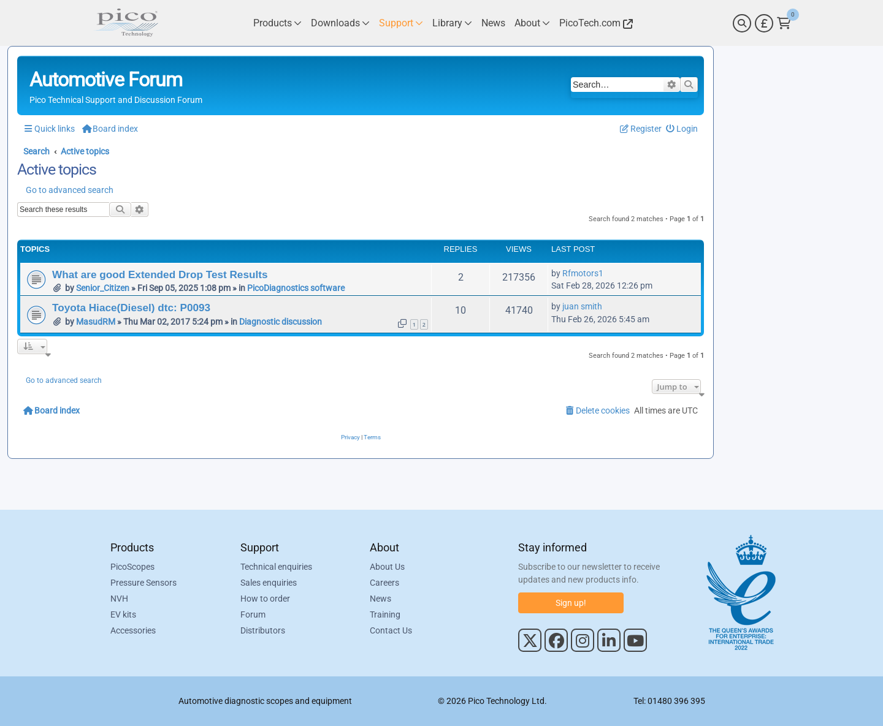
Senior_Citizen (102, 288)
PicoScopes (132, 567)
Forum (253, 614)
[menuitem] (682, 128)
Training (385, 614)
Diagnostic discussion (280, 322)
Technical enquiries (276, 567)
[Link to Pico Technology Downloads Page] (340, 23)
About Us (387, 567)
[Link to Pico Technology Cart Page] (784, 23)
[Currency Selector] (764, 23)
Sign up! (571, 603)
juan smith (582, 306)
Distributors (262, 630)
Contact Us (391, 630)
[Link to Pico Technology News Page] (493, 23)
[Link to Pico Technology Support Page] (401, 23)
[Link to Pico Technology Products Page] (277, 23)
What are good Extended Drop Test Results (159, 274)
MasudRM (95, 322)
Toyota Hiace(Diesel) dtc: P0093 (131, 307)
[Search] (742, 23)
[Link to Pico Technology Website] (594, 23)
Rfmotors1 (582, 273)
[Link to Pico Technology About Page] (532, 23)
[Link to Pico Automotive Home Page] (125, 23)
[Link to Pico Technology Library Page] (452, 23)
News (380, 598)
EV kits (123, 614)
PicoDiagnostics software (296, 288)
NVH (119, 598)
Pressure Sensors (143, 583)
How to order (265, 598)
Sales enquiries (268, 583)
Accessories (133, 630)
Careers (384, 583)
